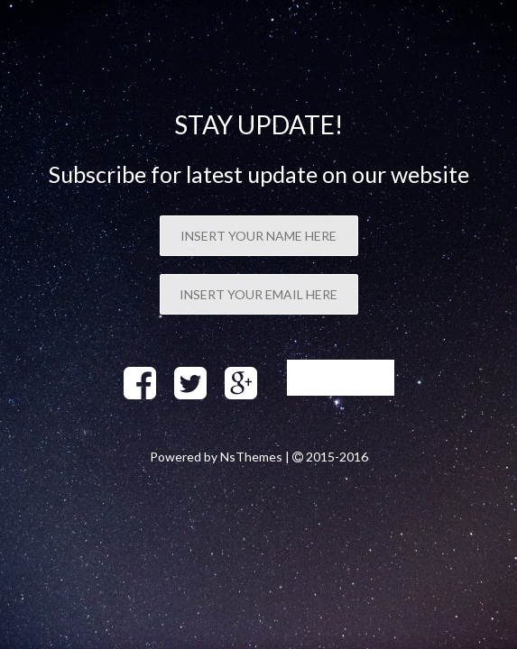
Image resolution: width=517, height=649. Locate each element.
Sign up (340, 378)
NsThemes (251, 456)
